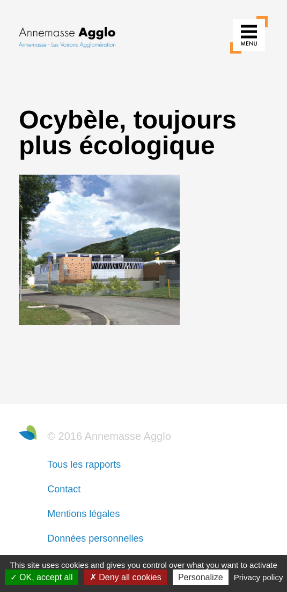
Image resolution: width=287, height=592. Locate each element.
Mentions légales (83, 513)
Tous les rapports (84, 464)
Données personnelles (95, 538)
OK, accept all (41, 577)
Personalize (200, 577)
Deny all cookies (125, 577)
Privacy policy (258, 577)
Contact (63, 489)
